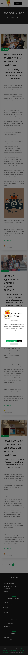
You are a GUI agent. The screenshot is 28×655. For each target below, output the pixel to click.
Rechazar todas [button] (14, 343)
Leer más (9, 341)
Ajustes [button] (19, 341)
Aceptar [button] (14, 341)
